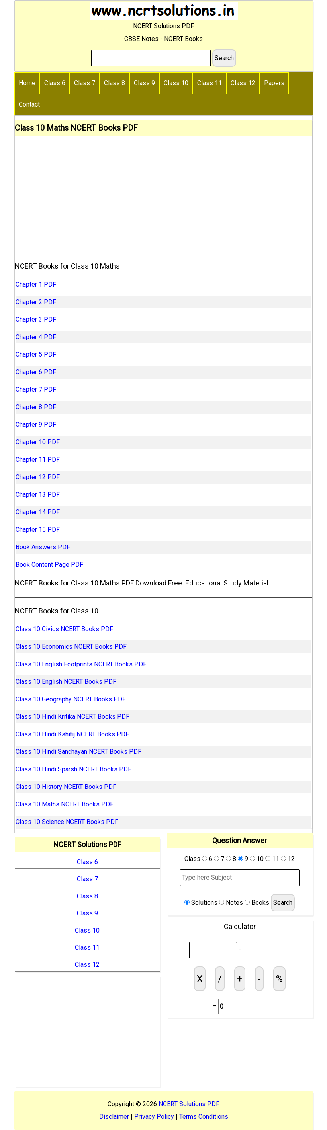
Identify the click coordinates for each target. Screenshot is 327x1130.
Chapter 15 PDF (38, 529)
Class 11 (209, 83)
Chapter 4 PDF (36, 337)
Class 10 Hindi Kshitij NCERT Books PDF (72, 734)
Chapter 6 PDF (36, 372)
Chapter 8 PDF (36, 407)
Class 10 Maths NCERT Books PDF (65, 804)
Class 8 (114, 83)
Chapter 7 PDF (36, 389)
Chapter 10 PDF (38, 442)
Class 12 (243, 83)
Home (27, 83)
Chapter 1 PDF (36, 284)
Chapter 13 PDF (38, 494)
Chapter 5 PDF (36, 354)
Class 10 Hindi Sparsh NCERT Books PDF (73, 769)
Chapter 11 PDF (38, 459)
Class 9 (144, 83)
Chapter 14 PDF (38, 512)
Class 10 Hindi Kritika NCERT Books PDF (72, 716)
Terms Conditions (203, 1116)
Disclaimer (114, 1116)
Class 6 (54, 83)
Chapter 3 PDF (36, 319)
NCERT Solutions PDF (189, 1104)
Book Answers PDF (43, 547)
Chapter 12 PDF (38, 477)
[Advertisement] (163, 195)
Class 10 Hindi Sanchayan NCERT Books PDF (78, 751)
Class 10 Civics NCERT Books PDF (64, 629)
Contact (29, 104)
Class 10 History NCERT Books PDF (66, 786)
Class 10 (176, 83)
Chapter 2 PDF (36, 302)
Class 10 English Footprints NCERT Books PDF (81, 664)
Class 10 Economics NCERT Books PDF (71, 646)
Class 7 (84, 83)
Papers (274, 83)
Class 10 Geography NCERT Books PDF (71, 699)
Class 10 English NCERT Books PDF (66, 681)
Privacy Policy (154, 1116)
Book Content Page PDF (49, 564)
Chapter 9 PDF (36, 424)
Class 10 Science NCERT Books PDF (67, 822)
